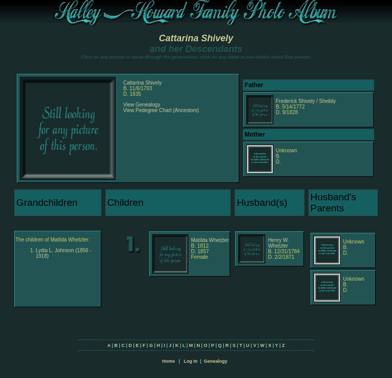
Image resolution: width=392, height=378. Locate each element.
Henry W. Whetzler (278, 243)
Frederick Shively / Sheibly (306, 101)
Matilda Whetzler (210, 240)
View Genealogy (141, 104)
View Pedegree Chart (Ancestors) (161, 110)
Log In (191, 361)
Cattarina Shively (196, 38)
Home (168, 361)
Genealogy (216, 361)
